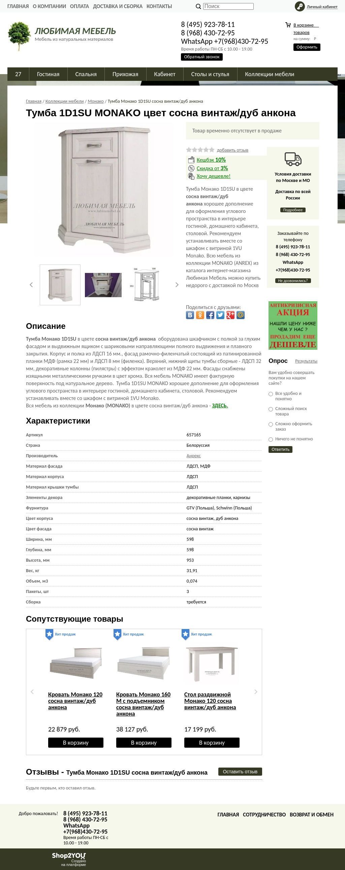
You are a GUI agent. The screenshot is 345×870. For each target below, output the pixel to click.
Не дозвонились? (293, 280)
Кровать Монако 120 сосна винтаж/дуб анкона (75, 701)
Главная (18, 6)
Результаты (306, 361)
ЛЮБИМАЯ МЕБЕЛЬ (75, 31)
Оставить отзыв (240, 771)
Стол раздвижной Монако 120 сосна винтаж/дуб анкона (210, 701)
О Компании (49, 6)
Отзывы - (117, 771)
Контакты (159, 6)
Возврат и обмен (312, 814)
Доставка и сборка (118, 6)
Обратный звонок (201, 57)
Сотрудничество (264, 814)
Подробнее (293, 210)
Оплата (79, 6)
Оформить (306, 47)
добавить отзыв (232, 150)
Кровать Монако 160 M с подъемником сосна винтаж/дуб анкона (143, 704)
